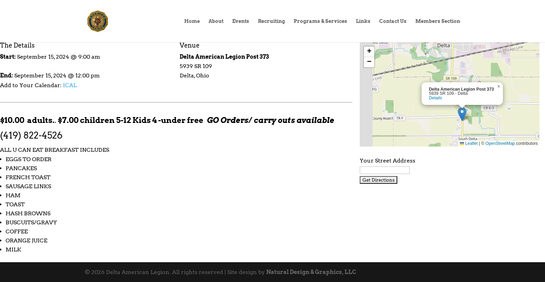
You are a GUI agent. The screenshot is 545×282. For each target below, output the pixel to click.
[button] (462, 114)
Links (363, 21)
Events (240, 21)
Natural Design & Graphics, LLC (311, 272)
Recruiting (271, 21)
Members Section (437, 21)
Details (435, 98)
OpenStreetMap (500, 143)
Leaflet (469, 143)
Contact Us (393, 21)
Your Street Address (387, 160)
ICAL (70, 85)
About (216, 21)
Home (192, 21)
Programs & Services (320, 21)
